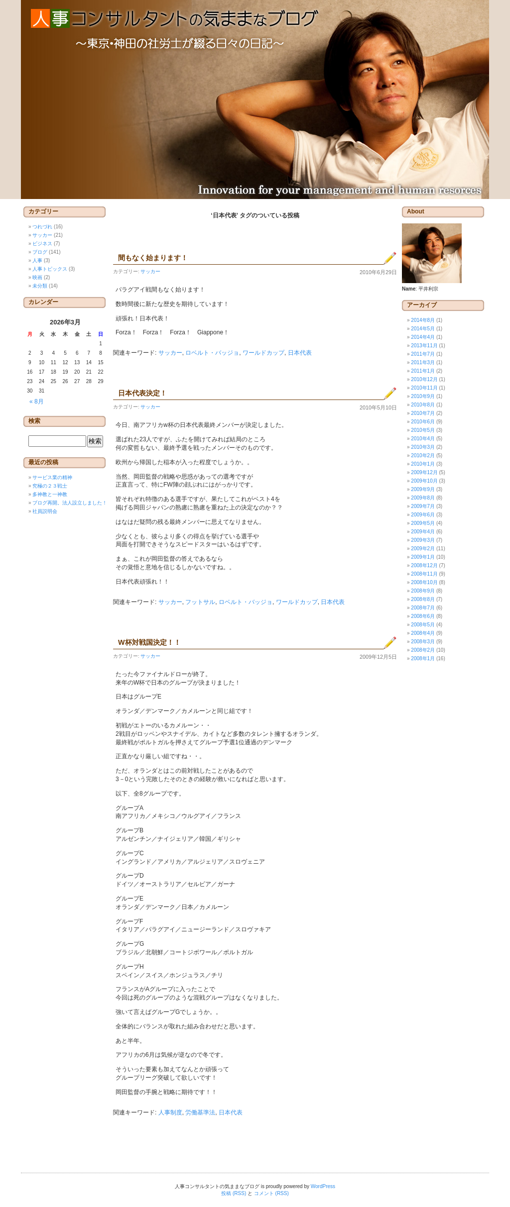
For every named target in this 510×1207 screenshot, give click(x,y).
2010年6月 (423, 421)
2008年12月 (424, 565)
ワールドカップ (263, 352)
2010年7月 (423, 413)
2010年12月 (424, 379)
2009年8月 (423, 498)
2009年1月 (423, 557)
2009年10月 (424, 481)
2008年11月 (424, 574)
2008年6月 (423, 616)
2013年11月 (424, 345)
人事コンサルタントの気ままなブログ (255, 99)
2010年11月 (424, 388)
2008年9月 (423, 591)
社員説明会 (44, 511)
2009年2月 (423, 548)
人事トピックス (49, 269)
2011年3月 (423, 362)
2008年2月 (423, 650)
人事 (37, 260)
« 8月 (36, 401)
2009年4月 (423, 531)
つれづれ (42, 226)
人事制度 (170, 1112)
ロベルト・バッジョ (212, 352)
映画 (37, 277)
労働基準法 (200, 1112)
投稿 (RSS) (233, 1193)
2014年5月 (423, 328)
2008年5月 (423, 624)
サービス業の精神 (52, 477)
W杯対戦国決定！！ (149, 642)
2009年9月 (423, 489)
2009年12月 (424, 472)
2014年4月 (423, 337)
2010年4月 (423, 438)
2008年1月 (423, 658)
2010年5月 (423, 430)
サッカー (150, 271)
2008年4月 (423, 633)
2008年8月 (423, 599)
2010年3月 (423, 447)
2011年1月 (423, 371)
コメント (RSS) (271, 1193)
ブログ (39, 252)
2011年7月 (423, 354)
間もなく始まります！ (153, 258)
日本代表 (300, 352)
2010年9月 (423, 396)
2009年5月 (423, 523)
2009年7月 (423, 506)
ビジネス (42, 243)
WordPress (323, 1186)
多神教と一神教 (49, 494)
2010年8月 (423, 404)
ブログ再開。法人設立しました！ (69, 502)
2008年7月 (423, 607)
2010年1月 (423, 464)
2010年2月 (423, 455)
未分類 (39, 286)
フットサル (200, 602)
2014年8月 (423, 320)
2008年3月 (423, 641)
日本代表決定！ (142, 393)
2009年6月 (423, 514)
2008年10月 (424, 582)
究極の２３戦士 (49, 486)
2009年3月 (423, 540)
